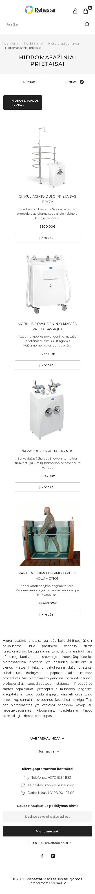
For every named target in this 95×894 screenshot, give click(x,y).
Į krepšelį (47, 238)
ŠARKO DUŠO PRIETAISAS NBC (47, 451)
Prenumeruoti (48, 831)
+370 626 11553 (59, 778)
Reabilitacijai (33, 43)
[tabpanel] (47, 156)
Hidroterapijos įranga (63, 43)
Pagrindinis (11, 43)
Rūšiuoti (25, 82)
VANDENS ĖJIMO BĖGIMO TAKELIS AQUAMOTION (47, 576)
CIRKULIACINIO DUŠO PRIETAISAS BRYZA (47, 199)
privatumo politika (58, 843)
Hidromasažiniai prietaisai (23, 47)
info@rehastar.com (59, 785)
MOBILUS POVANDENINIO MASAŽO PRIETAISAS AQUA (47, 326)
